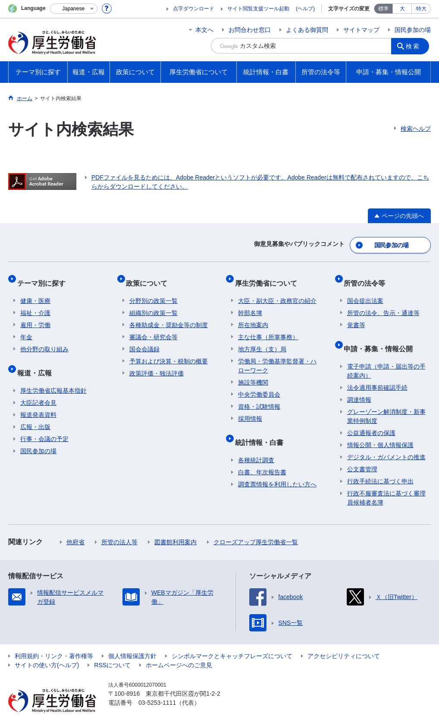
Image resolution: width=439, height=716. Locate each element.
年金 (26, 327)
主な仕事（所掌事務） (268, 327)
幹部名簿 (250, 303)
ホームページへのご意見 (179, 648)
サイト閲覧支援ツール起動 (258, 9)
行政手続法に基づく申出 (380, 464)
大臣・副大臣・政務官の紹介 (277, 290)
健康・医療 (35, 290)
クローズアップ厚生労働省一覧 (255, 525)
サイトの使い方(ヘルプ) (47, 648)
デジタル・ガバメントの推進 (386, 440)
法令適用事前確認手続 (377, 370)
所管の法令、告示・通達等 (383, 303)
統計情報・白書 (262, 428)
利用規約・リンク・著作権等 (54, 639)
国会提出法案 (365, 290)
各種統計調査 (256, 443)
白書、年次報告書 (262, 455)
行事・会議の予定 (44, 422)
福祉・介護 (35, 303)
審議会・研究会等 (153, 327)
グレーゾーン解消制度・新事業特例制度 (386, 399)
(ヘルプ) (305, 9)
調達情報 (359, 382)
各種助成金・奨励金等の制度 (168, 315)
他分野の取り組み (44, 339)
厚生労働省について (269, 276)
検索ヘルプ (416, 128)
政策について (150, 276)
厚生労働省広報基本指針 (53, 373)
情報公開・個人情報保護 (380, 428)
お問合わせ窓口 (250, 30)
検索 (415, 45)
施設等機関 (253, 372)
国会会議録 (144, 339)
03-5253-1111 (157, 685)
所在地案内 (253, 315)
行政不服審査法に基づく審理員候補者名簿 (386, 481)
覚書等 (356, 315)
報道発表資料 (38, 397)
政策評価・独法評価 (156, 363)
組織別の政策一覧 (153, 303)
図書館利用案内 (175, 525)
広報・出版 (35, 410)
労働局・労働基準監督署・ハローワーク (277, 356)
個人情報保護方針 (132, 639)
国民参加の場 (413, 30)
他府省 (75, 525)
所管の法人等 (119, 525)
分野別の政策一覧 (153, 290)
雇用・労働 (35, 315)
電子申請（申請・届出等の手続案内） (386, 354)
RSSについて (112, 648)
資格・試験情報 (259, 396)
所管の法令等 (368, 276)
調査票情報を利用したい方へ (277, 467)
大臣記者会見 (38, 385)
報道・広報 (37, 359)
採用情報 (250, 408)
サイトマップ (361, 30)
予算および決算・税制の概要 (168, 351)
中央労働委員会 (259, 384)
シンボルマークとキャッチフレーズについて (232, 639)
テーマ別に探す (44, 276)
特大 (421, 9)
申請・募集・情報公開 (381, 335)
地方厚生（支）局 (262, 339)
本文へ (204, 30)
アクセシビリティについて (343, 639)
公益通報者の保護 (371, 416)
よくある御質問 (307, 30)
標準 (383, 9)
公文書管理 (362, 452)
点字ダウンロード (193, 9)
